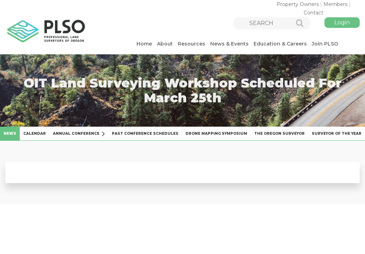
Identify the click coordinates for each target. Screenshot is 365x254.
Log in (342, 22)
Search (296, 23)
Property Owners (297, 4)
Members (335, 4)
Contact (313, 13)
